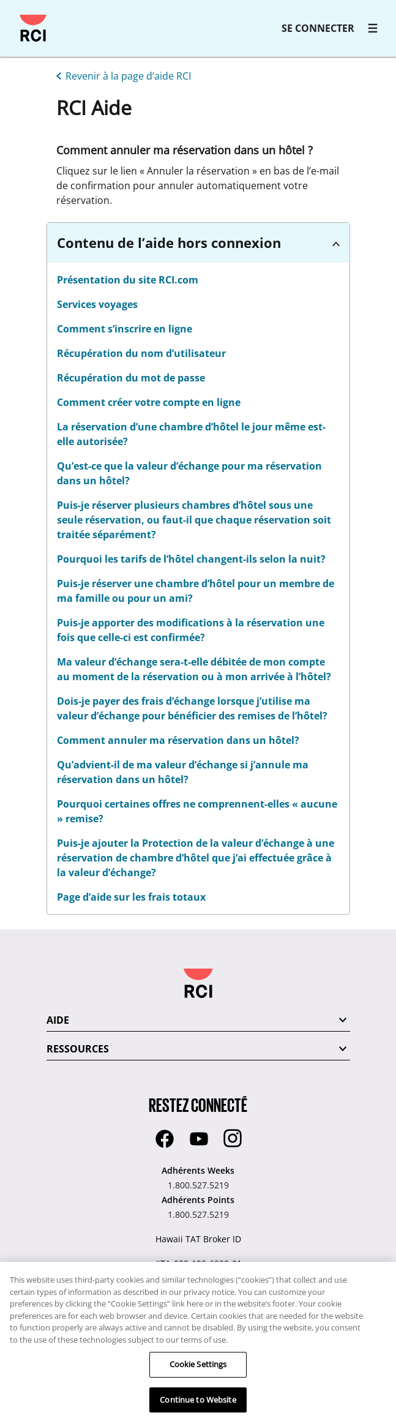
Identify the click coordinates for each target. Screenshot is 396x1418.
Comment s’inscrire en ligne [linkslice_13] (124, 329)
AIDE (58, 1020)
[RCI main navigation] (372, 28)
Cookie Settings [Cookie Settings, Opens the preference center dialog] (198, 1372)
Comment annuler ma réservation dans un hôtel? (178, 740)
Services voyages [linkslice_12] (97, 304)
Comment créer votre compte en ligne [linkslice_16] (149, 402)
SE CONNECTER (318, 28)
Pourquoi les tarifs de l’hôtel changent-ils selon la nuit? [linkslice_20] (191, 559)
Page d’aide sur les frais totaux (131, 897)
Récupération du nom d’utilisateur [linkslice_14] (141, 353)
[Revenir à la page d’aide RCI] (121, 74)
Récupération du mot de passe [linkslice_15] (131, 378)
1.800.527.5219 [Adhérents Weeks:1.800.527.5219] (198, 1185)
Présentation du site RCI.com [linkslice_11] (127, 280)
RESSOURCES (78, 1049)
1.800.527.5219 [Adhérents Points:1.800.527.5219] (198, 1214)
